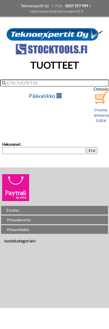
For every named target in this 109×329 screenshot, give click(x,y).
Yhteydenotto (18, 219)
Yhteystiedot (17, 229)
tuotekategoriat (20, 240)
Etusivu (12, 210)
